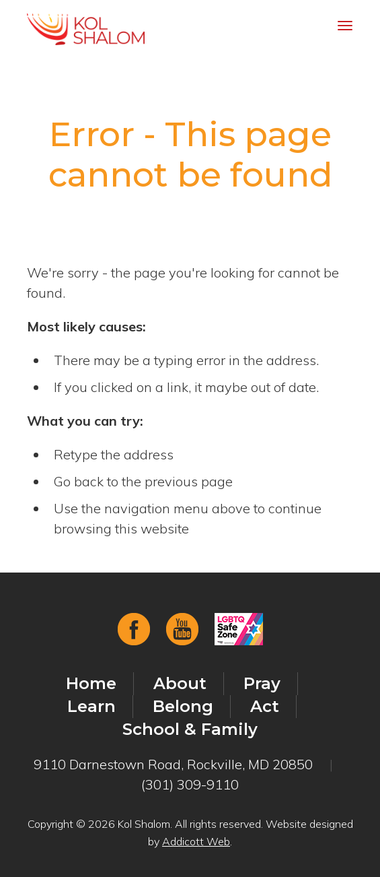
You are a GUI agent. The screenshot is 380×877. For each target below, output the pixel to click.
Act (264, 706)
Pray (261, 683)
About (179, 683)
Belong (183, 706)
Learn (91, 706)
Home (91, 683)
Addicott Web (196, 841)
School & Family (190, 729)
